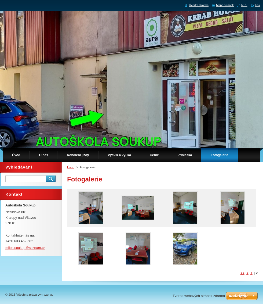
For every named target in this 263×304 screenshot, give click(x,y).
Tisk (257, 5)
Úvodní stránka (199, 5)
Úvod (70, 167)
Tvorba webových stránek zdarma (199, 296)
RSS (244, 5)
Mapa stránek (225, 5)
